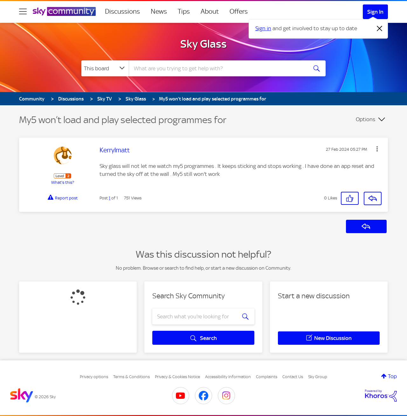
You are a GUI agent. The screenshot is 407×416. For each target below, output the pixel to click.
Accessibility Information (228, 376)
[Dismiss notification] (380, 29)
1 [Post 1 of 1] (109, 198)
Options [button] (365, 119)
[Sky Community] (64, 11)
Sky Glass (203, 44)
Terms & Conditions (131, 376)
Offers (239, 11)
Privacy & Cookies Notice (177, 376)
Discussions (122, 11)
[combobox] (217, 68)
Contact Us (292, 376)
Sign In (375, 12)
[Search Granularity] (105, 68)
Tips (184, 11)
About (210, 11)
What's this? (62, 182)
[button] (377, 148)
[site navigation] (23, 11)
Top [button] (392, 376)
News (159, 11)
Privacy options (94, 376)
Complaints (266, 376)
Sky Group (317, 376)
